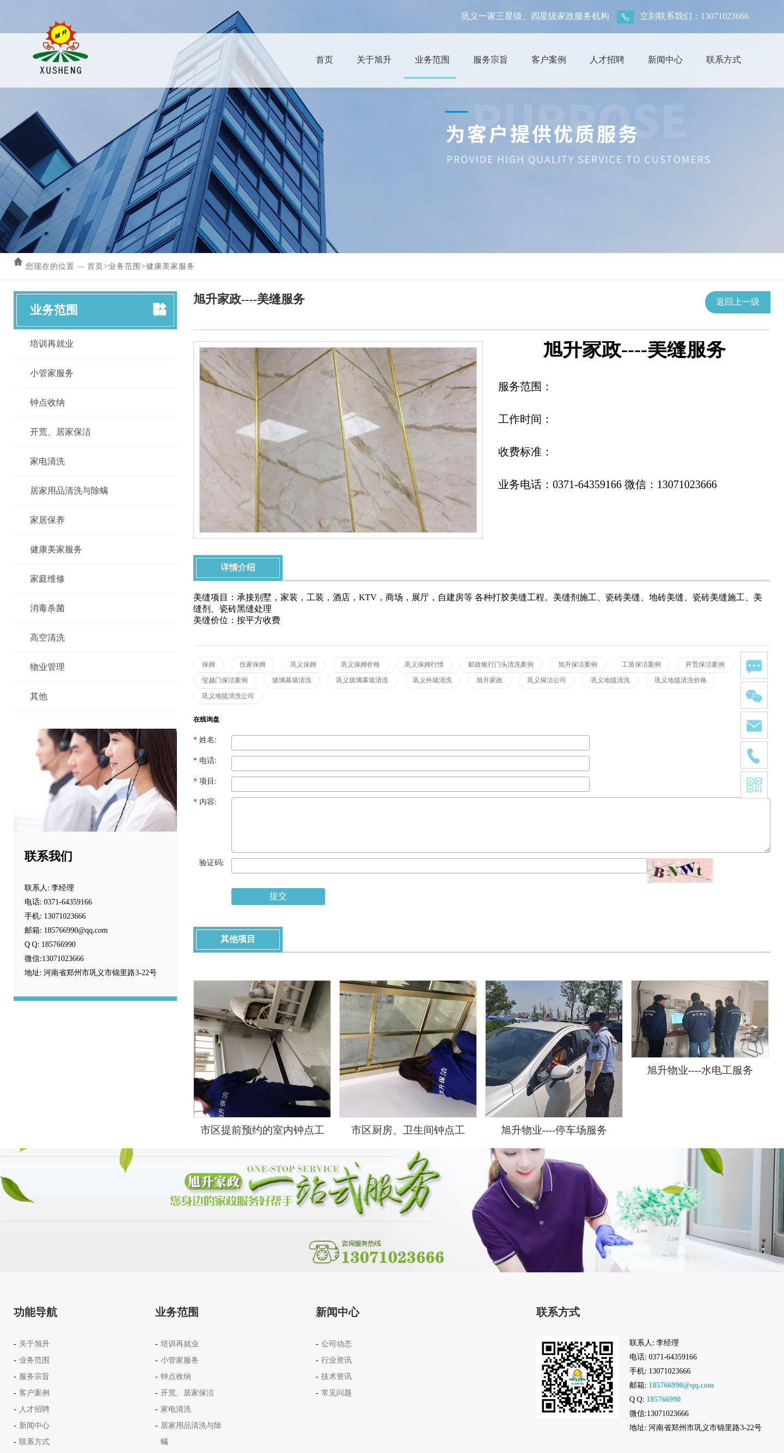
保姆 (208, 664)
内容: (204, 802)
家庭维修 (47, 578)
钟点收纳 (47, 402)
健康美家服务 (170, 266)
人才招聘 (603, 59)
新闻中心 (662, 59)
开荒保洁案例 (705, 664)
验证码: (208, 863)
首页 (321, 59)
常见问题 (336, 1393)
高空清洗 (47, 637)
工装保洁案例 (641, 664)
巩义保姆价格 (360, 664)
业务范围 (429, 59)
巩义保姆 (303, 664)
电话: (204, 760)
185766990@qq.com (681, 1385)
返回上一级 (737, 301)
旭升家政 (489, 680)
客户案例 (545, 59)
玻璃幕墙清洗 (291, 680)
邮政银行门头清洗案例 (501, 664)
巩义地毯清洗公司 (228, 696)
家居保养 (47, 520)
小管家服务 (52, 373)
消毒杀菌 (47, 608)
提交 (278, 896)
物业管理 (47, 667)
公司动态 (336, 1344)
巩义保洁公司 (546, 680)
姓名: (204, 740)
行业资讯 (336, 1360)
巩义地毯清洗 (610, 680)
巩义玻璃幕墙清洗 (362, 680)
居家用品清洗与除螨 (69, 490)
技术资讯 (336, 1376)
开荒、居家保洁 (60, 431)
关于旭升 (370, 59)
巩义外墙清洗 (432, 680)
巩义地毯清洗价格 (680, 680)
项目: (204, 781)
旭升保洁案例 (577, 664)
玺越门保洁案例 (225, 680)
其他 (38, 696)
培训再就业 (52, 343)
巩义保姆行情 (424, 664)
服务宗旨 (487, 59)
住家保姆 (253, 664)
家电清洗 (47, 461)
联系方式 (720, 59)
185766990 (663, 1399)
